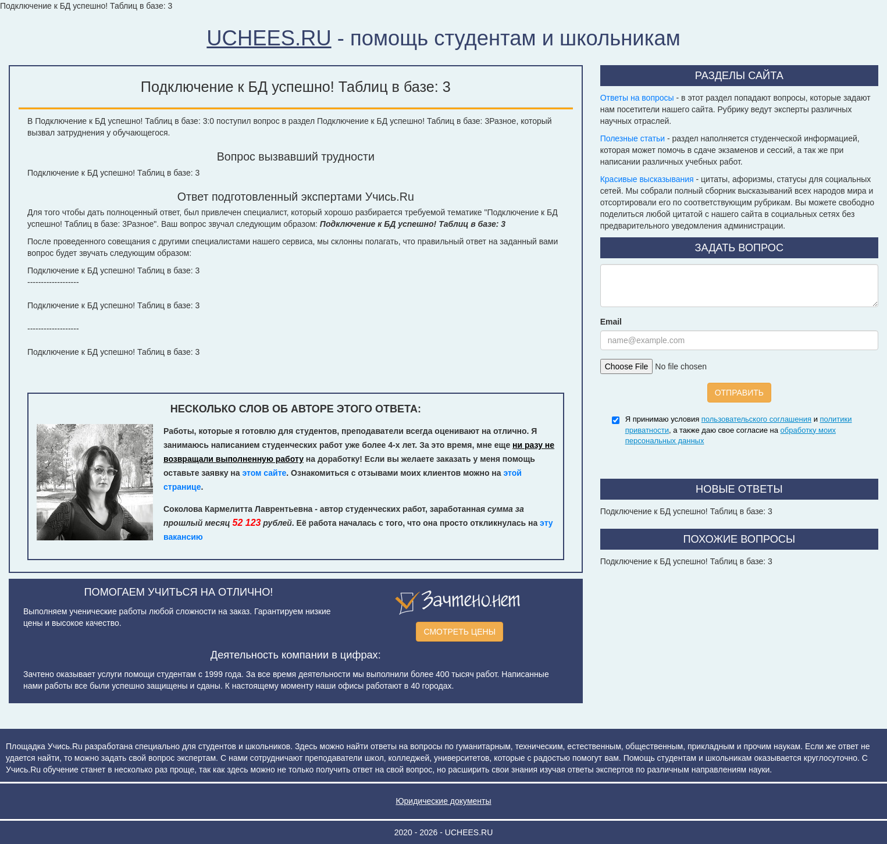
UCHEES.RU (268, 38)
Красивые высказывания (647, 179)
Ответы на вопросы (637, 97)
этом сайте (264, 473)
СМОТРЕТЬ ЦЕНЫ (459, 631)
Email (611, 321)
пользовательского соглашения (756, 419)
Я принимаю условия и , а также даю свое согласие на (738, 430)
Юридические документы (443, 801)
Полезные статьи (632, 138)
